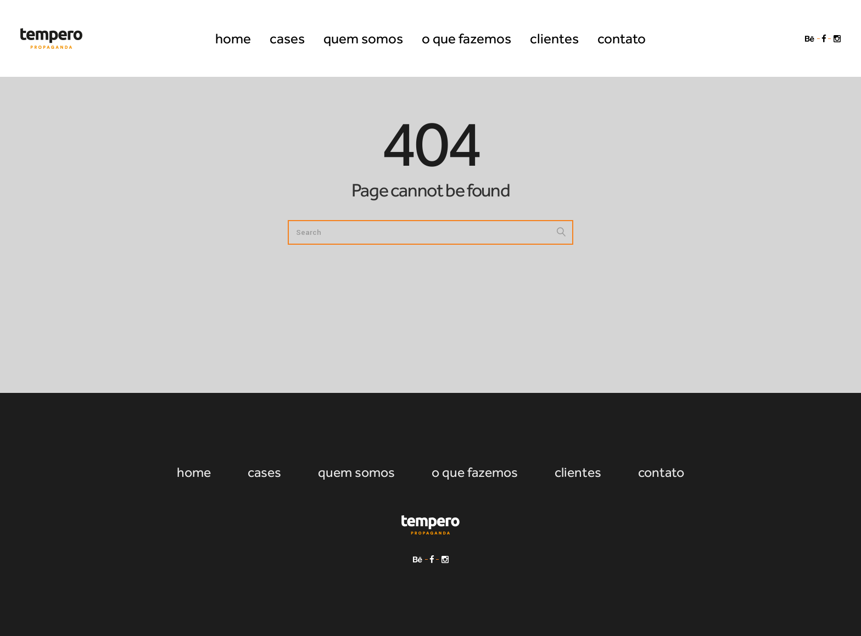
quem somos (356, 472)
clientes (578, 472)
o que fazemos (475, 472)
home (194, 472)
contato (661, 472)
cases (264, 472)
